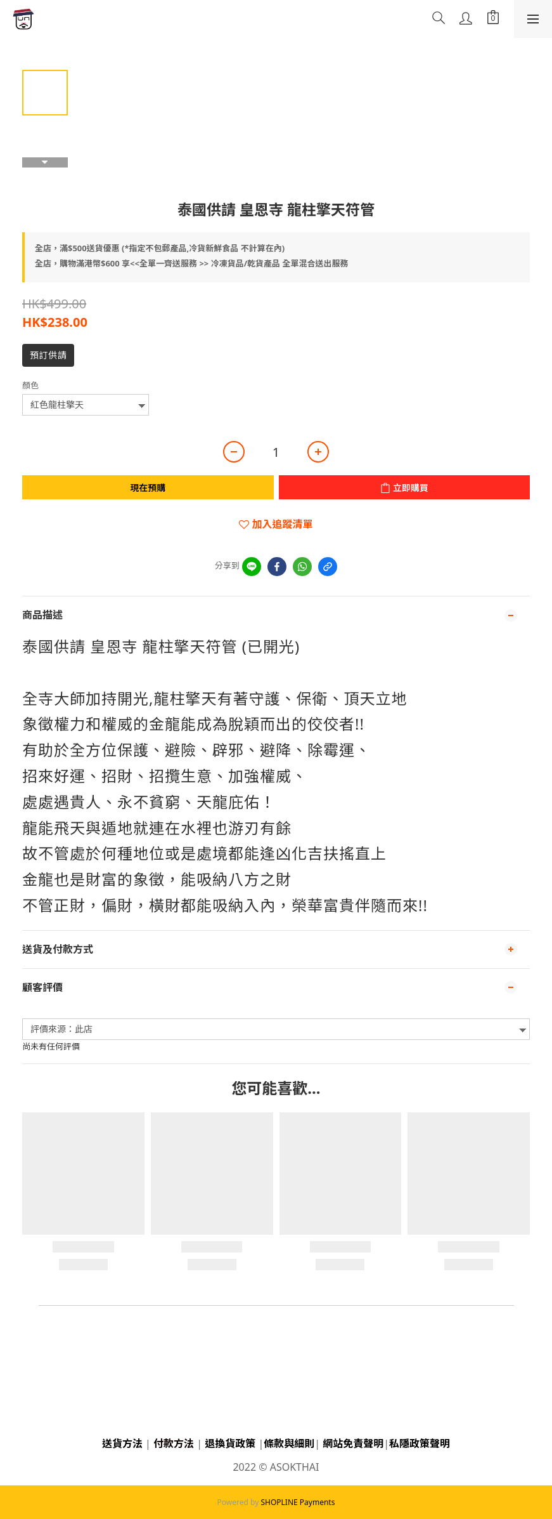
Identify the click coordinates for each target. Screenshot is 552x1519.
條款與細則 (289, 1443)
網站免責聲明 (353, 1443)
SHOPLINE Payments (297, 1502)
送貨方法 (122, 1443)
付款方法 (173, 1443)
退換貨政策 (230, 1443)
